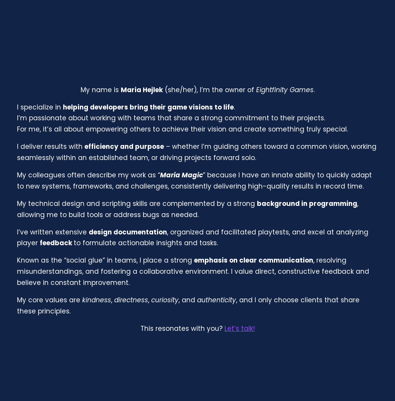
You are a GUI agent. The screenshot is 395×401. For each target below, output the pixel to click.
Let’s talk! (240, 328)
